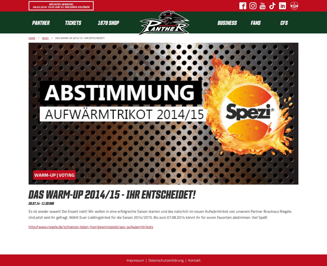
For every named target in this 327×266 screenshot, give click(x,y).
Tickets (73, 22)
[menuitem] (45, 22)
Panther (41, 22)
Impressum (135, 260)
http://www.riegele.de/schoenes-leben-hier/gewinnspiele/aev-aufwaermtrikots (91, 227)
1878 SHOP (108, 22)
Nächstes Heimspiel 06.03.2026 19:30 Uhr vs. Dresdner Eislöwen (61, 5)
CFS (284, 22)
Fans (256, 22)
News (45, 38)
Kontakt (194, 260)
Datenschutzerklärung (166, 260)
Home (32, 38)
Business (227, 22)
